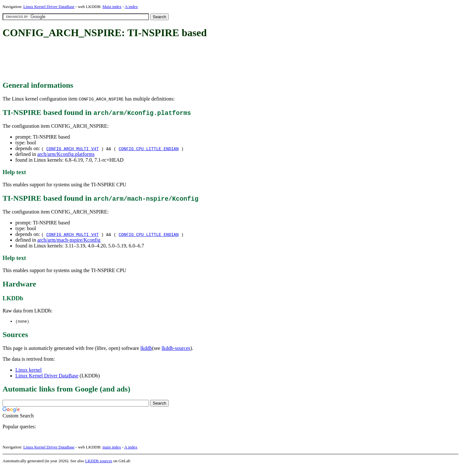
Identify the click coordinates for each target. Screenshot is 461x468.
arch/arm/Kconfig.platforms (65, 154)
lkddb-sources (176, 348)
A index (131, 6)
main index (111, 447)
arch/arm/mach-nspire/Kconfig (68, 240)
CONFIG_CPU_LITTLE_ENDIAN (149, 148)
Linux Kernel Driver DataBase (49, 6)
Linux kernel (28, 370)
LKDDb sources (98, 461)
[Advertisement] (119, 60)
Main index (112, 6)
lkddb (146, 348)
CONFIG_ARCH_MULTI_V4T (72, 148)
